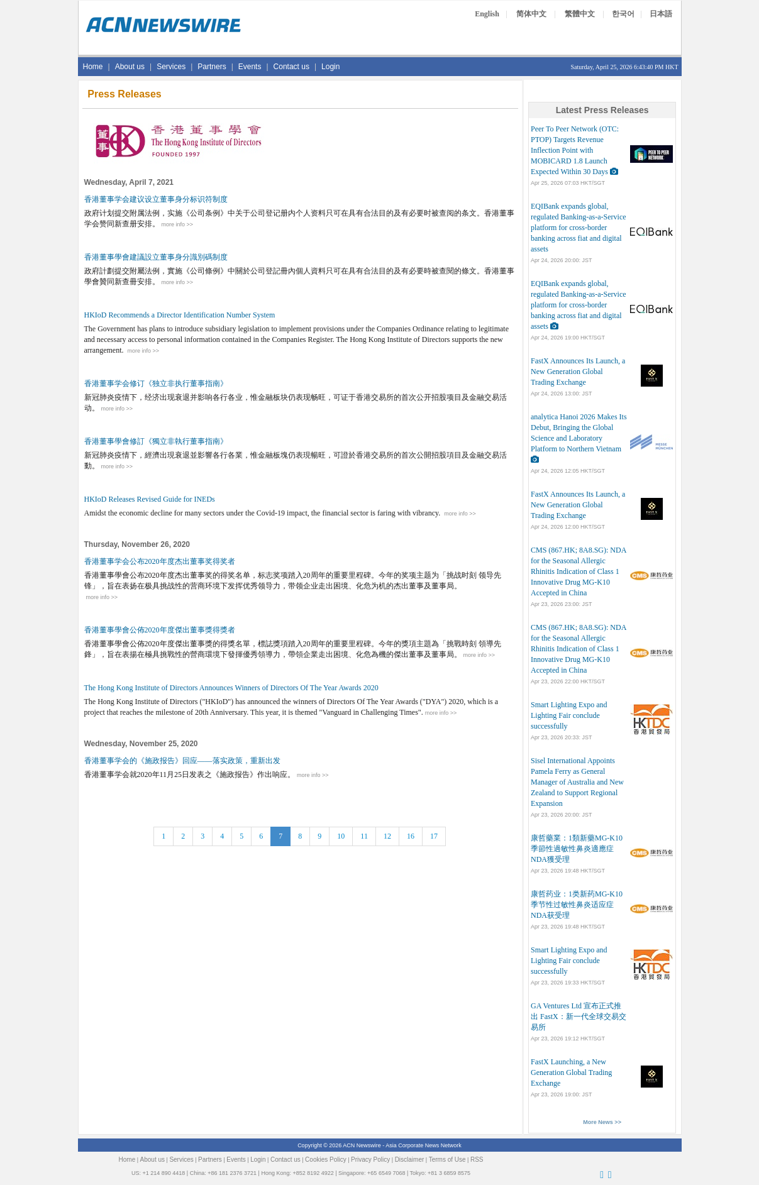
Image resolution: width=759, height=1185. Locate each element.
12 (387, 836)
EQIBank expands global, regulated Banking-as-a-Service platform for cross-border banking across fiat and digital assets (578, 227)
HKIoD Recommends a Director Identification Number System (179, 315)
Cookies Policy (325, 1159)
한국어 (623, 13)
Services (171, 66)
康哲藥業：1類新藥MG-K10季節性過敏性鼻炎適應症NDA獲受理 (577, 849)
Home (93, 66)
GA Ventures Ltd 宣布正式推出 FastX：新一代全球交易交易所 (578, 1016)
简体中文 (531, 13)
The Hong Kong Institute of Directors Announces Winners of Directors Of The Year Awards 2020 (231, 687)
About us (130, 66)
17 (434, 836)
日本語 (661, 13)
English (487, 13)
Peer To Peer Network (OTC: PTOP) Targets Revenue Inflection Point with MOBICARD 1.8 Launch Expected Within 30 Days (575, 150)
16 (410, 836)
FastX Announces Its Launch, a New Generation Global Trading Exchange (578, 371)
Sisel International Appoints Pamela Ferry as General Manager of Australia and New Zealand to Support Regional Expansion (577, 782)
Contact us (291, 66)
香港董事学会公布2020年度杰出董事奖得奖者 (159, 561)
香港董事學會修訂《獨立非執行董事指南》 (156, 441)
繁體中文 (580, 13)
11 (364, 836)
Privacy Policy (370, 1159)
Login (330, 66)
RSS (477, 1159)
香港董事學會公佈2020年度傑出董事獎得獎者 (159, 630)
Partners (211, 66)
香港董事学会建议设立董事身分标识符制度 (156, 199)
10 (341, 836)
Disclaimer (409, 1159)
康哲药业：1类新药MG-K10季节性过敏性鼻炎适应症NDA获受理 (577, 905)
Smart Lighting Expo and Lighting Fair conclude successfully (569, 715)
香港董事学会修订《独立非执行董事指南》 (156, 383)
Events (250, 66)
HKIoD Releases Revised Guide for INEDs (149, 499)
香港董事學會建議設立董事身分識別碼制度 (156, 257)
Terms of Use (447, 1159)
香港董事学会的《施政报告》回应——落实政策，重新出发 (182, 760)
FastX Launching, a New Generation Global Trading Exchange (571, 1072)
